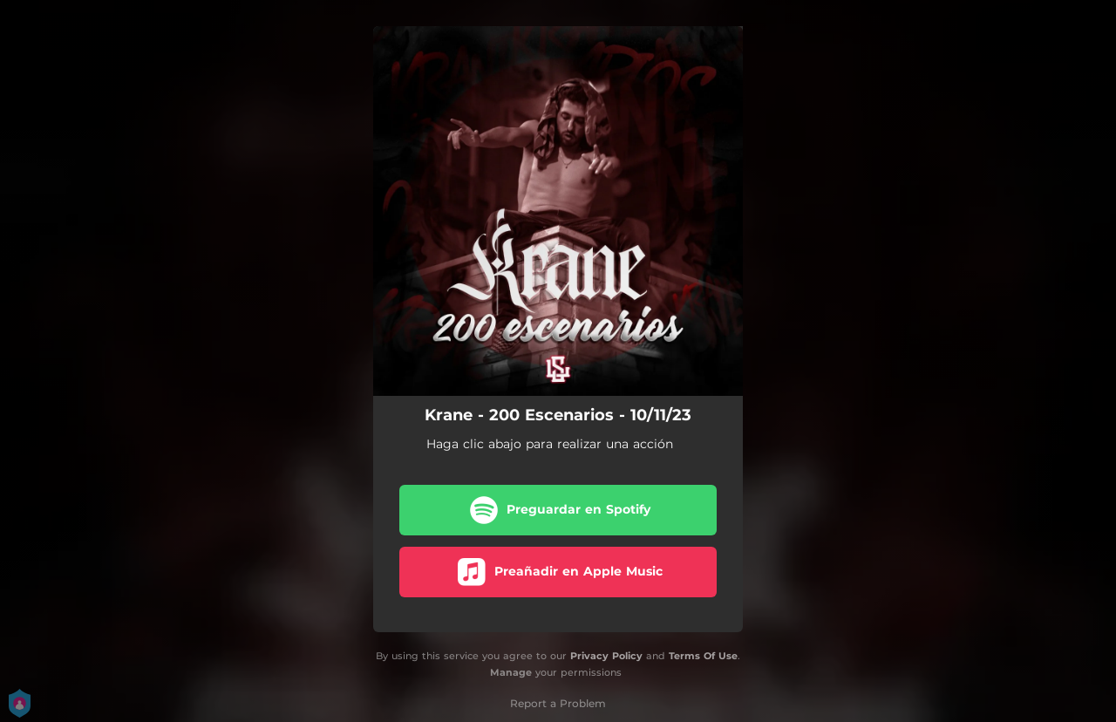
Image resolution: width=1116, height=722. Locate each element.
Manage (511, 672)
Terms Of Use (703, 656)
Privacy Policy (606, 656)
